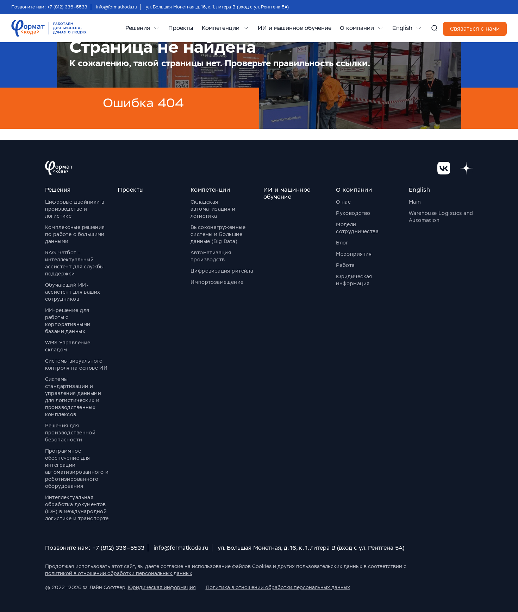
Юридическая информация (162, 587)
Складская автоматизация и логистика (213, 209)
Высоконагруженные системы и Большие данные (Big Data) (218, 234)
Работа (345, 265)
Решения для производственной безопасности (70, 432)
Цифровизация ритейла (222, 271)
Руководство (353, 213)
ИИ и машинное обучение (294, 28)
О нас (343, 202)
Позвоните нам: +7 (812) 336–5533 (49, 7)
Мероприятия (354, 254)
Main (415, 202)
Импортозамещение (217, 282)
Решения (137, 28)
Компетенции (220, 28)
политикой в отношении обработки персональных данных (118, 573)
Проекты (180, 28)
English (402, 28)
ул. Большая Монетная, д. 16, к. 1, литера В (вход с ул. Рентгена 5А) (217, 7)
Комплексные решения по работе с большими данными (75, 234)
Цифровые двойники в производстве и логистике (75, 209)
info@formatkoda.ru (116, 7)
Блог (342, 243)
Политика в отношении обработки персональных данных (278, 587)
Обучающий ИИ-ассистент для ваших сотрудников (72, 292)
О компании (357, 28)
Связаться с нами (475, 28)
